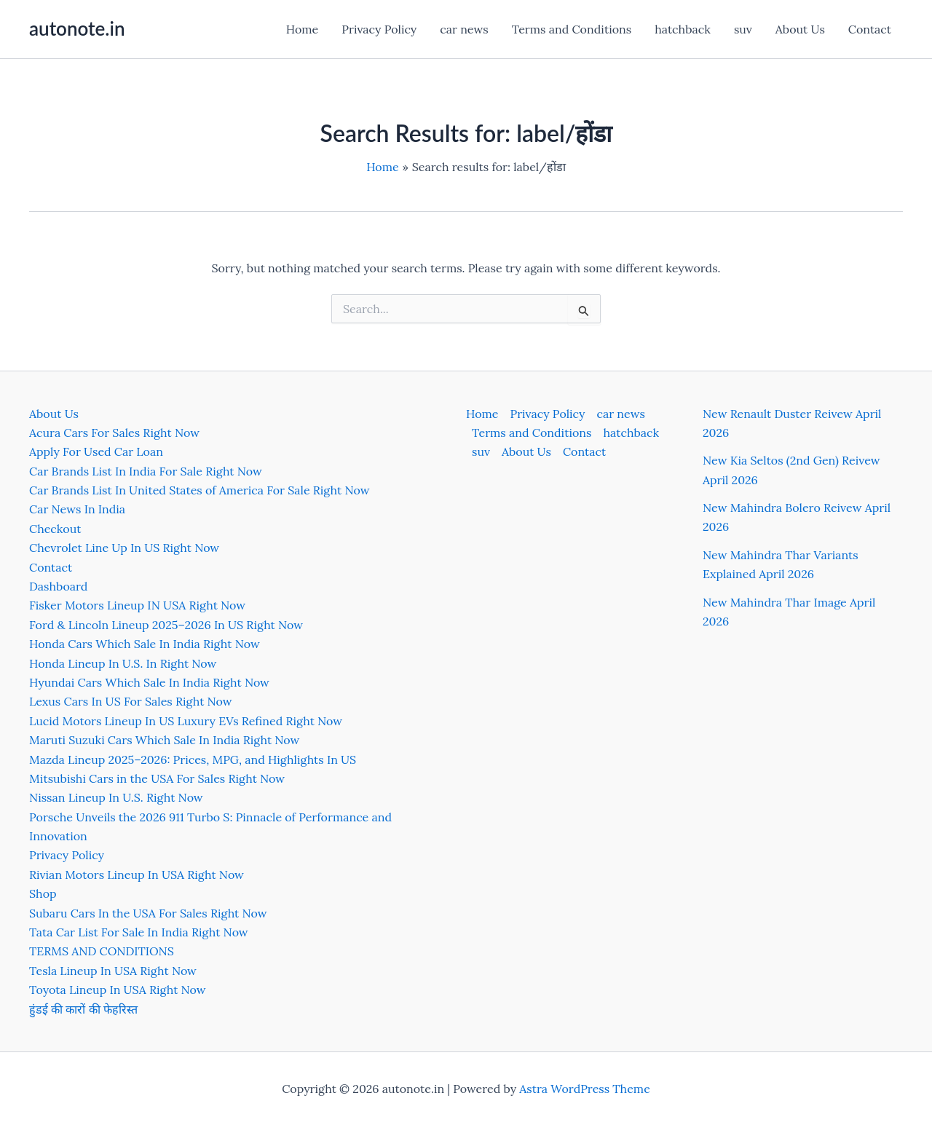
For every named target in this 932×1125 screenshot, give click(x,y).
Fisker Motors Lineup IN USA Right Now (137, 605)
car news (464, 29)
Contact (869, 29)
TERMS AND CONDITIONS (101, 951)
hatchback (683, 29)
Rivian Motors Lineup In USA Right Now (136, 874)
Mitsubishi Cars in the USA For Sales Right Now (157, 778)
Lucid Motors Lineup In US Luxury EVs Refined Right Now (185, 721)
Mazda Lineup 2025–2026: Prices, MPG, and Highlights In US (192, 759)
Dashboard (58, 586)
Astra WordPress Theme (584, 1088)
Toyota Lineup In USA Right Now (117, 989)
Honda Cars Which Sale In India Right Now (144, 643)
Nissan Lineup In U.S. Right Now (116, 797)
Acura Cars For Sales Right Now (114, 432)
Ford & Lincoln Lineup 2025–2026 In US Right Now (166, 624)
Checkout (55, 528)
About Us (800, 29)
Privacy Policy (378, 29)
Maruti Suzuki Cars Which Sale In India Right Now (164, 740)
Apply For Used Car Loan (96, 451)
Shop (43, 893)
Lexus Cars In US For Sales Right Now (130, 701)
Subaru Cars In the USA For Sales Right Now (148, 913)
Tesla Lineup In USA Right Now (113, 970)
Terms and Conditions (571, 29)
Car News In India (77, 509)
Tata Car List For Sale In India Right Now (138, 932)
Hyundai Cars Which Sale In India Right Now (149, 682)
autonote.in (77, 28)
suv (743, 29)
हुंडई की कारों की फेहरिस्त (83, 1009)
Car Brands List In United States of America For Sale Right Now (199, 490)
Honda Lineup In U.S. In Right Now (122, 663)
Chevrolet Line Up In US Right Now (124, 547)
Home (302, 29)
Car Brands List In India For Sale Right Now (145, 471)
